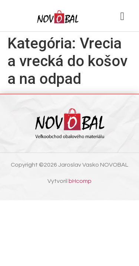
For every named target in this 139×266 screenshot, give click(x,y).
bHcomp (80, 181)
